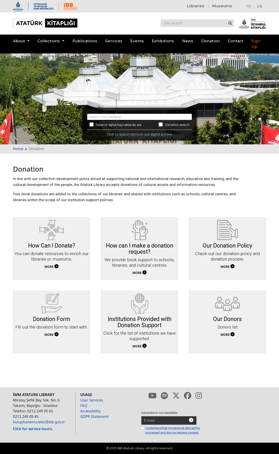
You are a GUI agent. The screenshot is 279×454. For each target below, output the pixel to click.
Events (137, 41)
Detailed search (174, 124)
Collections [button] (48, 41)
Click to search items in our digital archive (139, 134)
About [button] (19, 41)
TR (248, 6)
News (187, 41)
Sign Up (255, 44)
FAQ (83, 405)
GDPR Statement (94, 416)
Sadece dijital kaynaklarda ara (115, 124)
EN (259, 6)
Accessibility (90, 411)
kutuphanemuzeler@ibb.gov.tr (39, 421)
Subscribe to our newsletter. (159, 412)
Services (113, 41)
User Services (91, 400)
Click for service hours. (33, 428)
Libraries (195, 6)
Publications (84, 41)
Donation (210, 41)
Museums (222, 6)
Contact (235, 41)
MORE (51, 266)
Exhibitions (163, 41)
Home (18, 148)
